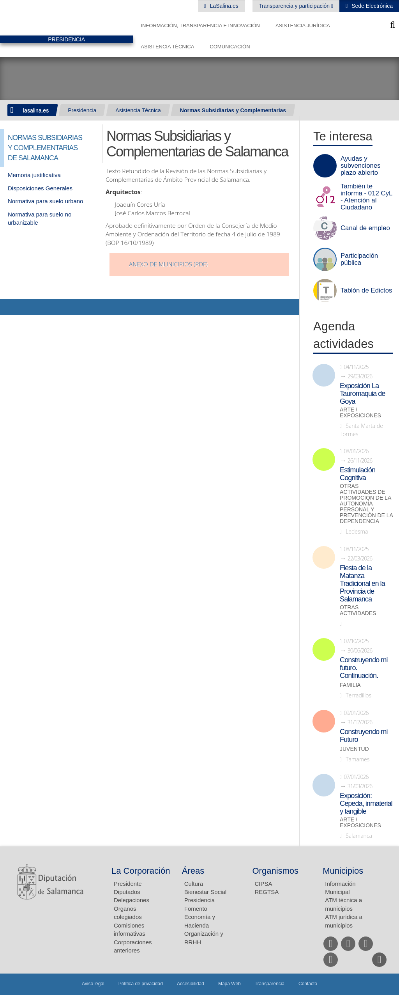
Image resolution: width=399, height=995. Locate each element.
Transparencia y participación (295, 6)
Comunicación (230, 47)
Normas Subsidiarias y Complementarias (233, 110)
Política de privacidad (140, 983)
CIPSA (263, 883)
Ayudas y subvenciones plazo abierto (361, 165)
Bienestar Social (205, 892)
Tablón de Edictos (366, 290)
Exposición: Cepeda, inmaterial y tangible (366, 803)
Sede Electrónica (371, 6)
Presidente (128, 883)
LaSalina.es (223, 6)
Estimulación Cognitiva (357, 474)
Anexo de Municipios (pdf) (168, 264)
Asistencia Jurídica (302, 25)
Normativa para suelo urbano (45, 201)
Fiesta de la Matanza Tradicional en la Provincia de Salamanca (362, 583)
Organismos (275, 871)
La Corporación (140, 871)
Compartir (9, 307)
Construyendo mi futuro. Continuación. (363, 667)
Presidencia (82, 110)
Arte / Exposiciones (360, 413)
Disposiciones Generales (40, 188)
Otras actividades (358, 610)
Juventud (354, 749)
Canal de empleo (365, 228)
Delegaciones (131, 900)
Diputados (127, 892)
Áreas (193, 871)
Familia (350, 685)
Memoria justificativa (34, 175)
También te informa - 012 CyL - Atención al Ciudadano (366, 197)
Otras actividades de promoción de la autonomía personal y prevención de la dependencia (366, 503)
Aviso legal (93, 983)
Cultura (193, 883)
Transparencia (269, 983)
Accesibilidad (190, 983)
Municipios (343, 871)
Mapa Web (229, 983)
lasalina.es (36, 110)
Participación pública (359, 259)
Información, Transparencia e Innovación (200, 25)
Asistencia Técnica (167, 47)
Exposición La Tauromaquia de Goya (362, 393)
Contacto (307, 983)
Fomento (195, 908)
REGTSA (267, 892)
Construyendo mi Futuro (363, 735)
